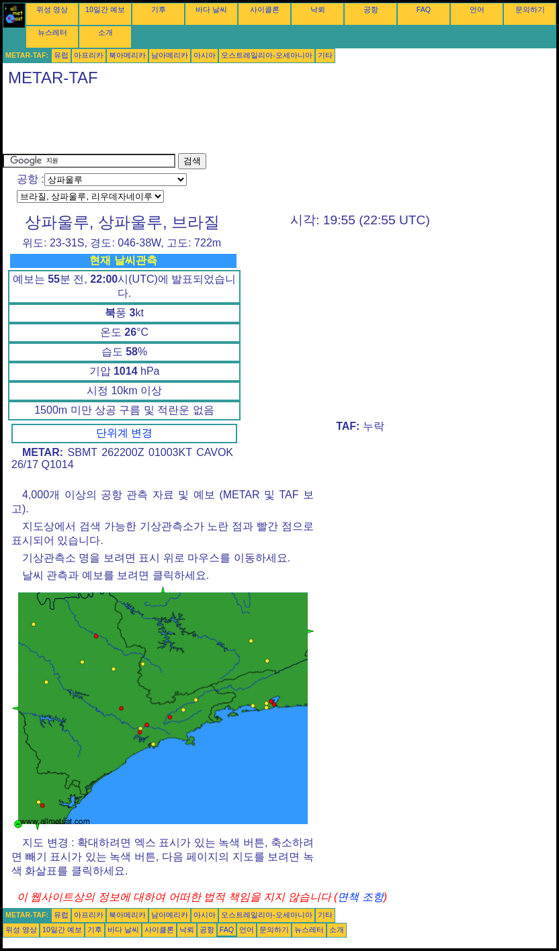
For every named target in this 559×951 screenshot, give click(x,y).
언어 (477, 9)
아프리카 (88, 55)
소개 (105, 32)
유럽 (61, 55)
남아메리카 (169, 55)
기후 (158, 9)
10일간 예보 (105, 9)
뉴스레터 (52, 32)
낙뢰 (317, 9)
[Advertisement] (247, 123)
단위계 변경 (124, 433)
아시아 (205, 55)
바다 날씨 (211, 9)
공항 (370, 9)
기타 (325, 55)
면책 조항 (360, 897)
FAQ (424, 9)
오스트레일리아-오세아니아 (266, 55)
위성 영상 (52, 9)
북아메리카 (127, 55)
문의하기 (530, 9)
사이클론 (265, 9)
